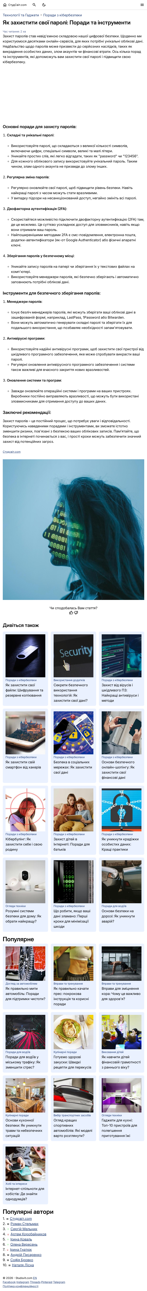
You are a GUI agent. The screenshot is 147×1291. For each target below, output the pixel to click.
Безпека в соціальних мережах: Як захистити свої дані (73, 767)
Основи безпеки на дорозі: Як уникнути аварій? (118, 916)
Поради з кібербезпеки (62, 15)
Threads (35, 1282)
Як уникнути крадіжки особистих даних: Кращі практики (120, 844)
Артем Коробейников (28, 1234)
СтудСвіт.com (15, 4)
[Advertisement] (73, 94)
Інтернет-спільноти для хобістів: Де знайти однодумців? (25, 1194)
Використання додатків (69, 680)
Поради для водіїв (114, 906)
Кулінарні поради (65, 1052)
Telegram (59, 1282)
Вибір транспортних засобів (72, 1115)
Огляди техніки (16, 906)
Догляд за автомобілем (21, 983)
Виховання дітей (112, 1052)
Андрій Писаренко (26, 1255)
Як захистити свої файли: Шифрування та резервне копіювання (24, 690)
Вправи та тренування (68, 983)
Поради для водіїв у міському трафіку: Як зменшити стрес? (23, 1062)
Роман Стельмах (25, 1224)
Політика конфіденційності (20, 1286)
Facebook (9, 1282)
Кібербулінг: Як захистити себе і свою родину (24, 844)
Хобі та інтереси (16, 1183)
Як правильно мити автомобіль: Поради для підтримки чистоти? (25, 993)
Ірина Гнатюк (21, 1249)
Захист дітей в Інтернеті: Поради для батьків (72, 844)
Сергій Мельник (24, 1229)
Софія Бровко (21, 1260)
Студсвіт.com (21, 1219)
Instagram (22, 1282)
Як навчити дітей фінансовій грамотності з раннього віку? (121, 1062)
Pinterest (46, 1282)
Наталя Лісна (23, 1265)
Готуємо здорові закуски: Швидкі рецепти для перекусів (72, 1062)
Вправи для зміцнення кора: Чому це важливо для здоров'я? (121, 993)
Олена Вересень (24, 1244)
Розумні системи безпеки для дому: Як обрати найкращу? (23, 916)
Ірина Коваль (21, 1239)
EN (35, 1278)
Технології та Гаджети (21, 15)
